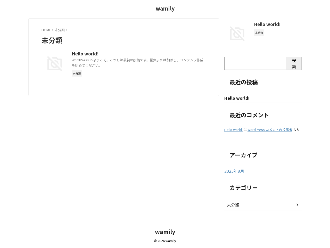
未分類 (232, 205)
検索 (294, 63)
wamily (165, 8)
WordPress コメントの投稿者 (270, 129)
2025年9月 (233, 171)
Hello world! (109, 54)
